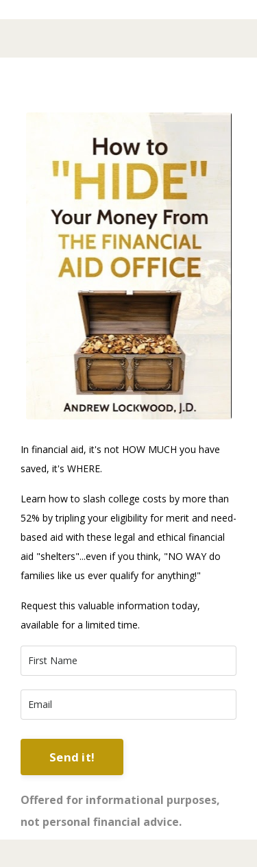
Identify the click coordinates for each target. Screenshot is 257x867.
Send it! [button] (72, 757)
